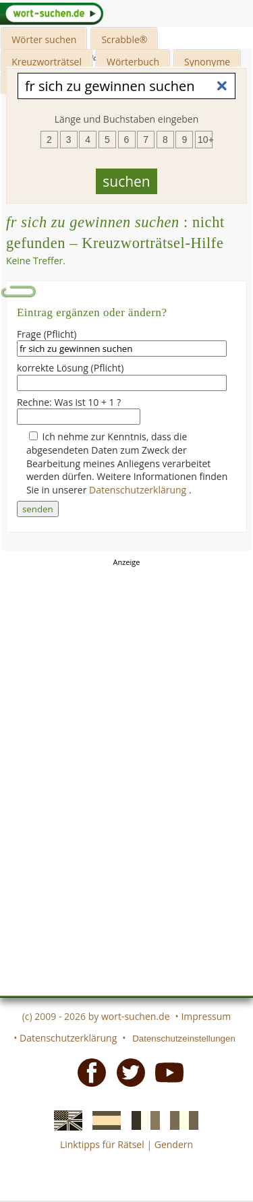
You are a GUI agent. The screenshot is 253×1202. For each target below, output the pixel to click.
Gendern (173, 1144)
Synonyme (207, 61)
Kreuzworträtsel (46, 61)
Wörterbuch (133, 61)
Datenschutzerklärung (139, 489)
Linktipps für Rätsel (102, 1144)
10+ (205, 139)
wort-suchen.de (135, 1016)
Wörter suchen (43, 39)
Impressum (206, 1016)
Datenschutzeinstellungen (183, 1038)
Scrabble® (124, 39)
